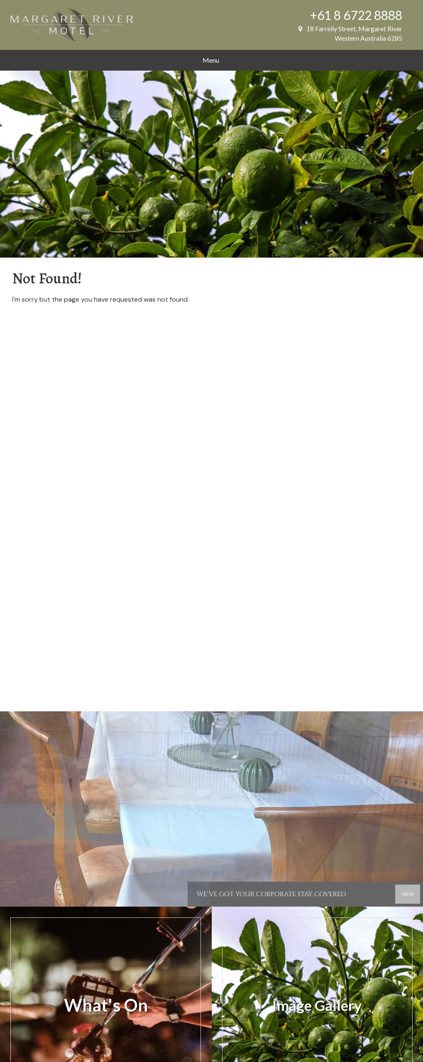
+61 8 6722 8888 (356, 14)
